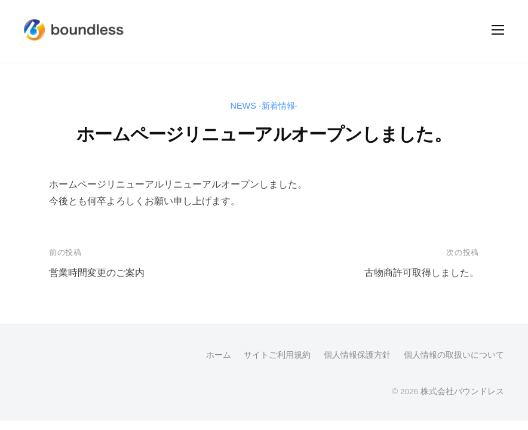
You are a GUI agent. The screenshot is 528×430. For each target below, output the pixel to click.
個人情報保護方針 (357, 355)
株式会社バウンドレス (462, 391)
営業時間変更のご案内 (97, 273)
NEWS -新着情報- (264, 105)
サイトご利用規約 (277, 355)
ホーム (218, 355)
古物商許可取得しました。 (421, 273)
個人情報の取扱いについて (454, 355)
